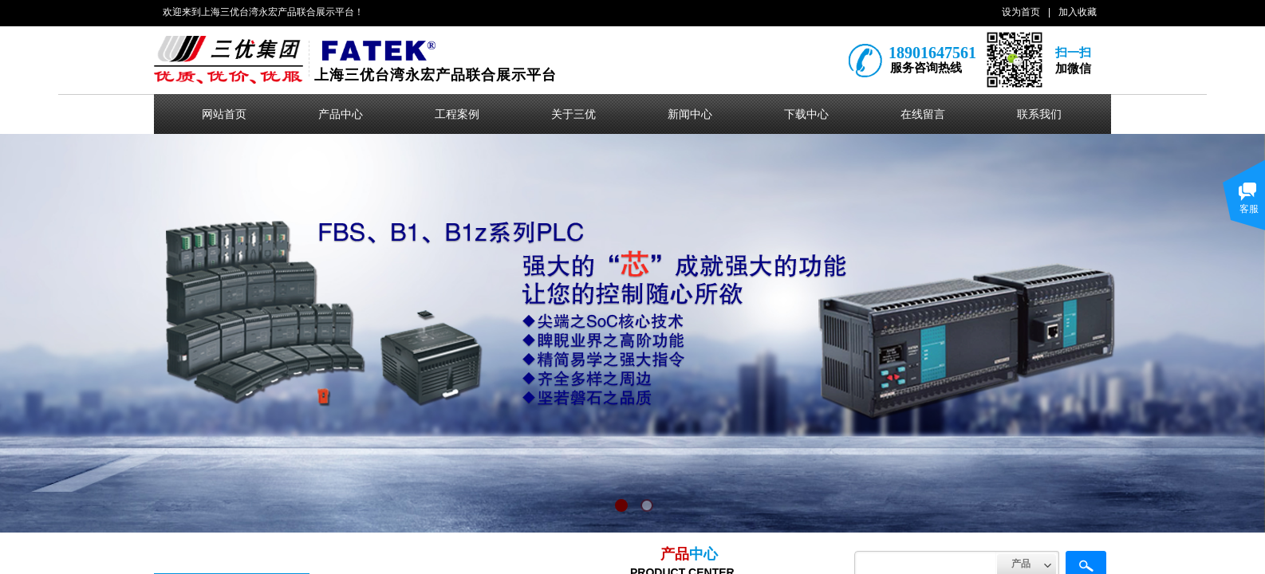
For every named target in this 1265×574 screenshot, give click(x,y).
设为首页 (1021, 12)
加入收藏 (1077, 12)
